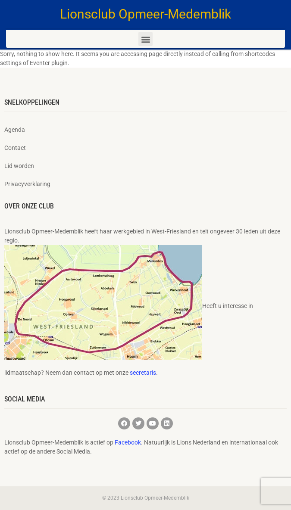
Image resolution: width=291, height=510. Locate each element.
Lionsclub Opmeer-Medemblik (145, 14)
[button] (145, 39)
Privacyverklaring (27, 183)
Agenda (14, 129)
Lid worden (19, 165)
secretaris (143, 372)
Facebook (128, 442)
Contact (15, 147)
